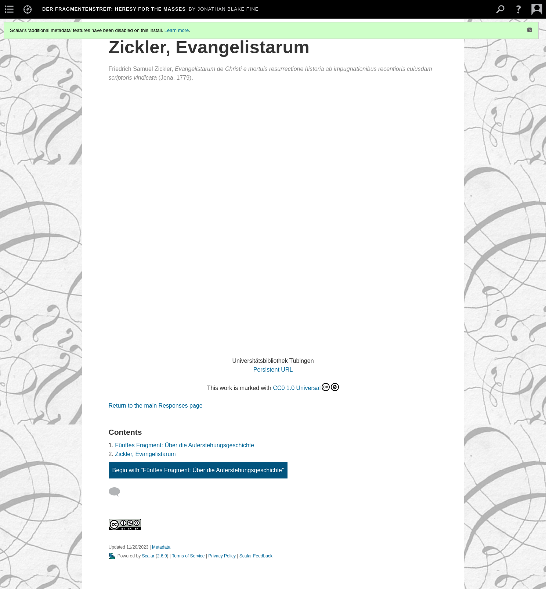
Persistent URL (273, 369)
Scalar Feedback (255, 556)
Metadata (161, 547)
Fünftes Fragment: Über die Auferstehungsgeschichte (184, 445)
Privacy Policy (222, 556)
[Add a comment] (118, 492)
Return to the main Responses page (156, 405)
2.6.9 (162, 556)
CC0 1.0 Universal (306, 387)
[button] (518, 9)
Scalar (148, 556)
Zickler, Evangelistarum (145, 454)
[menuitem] (9, 9)
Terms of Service (188, 556)
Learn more (176, 30)
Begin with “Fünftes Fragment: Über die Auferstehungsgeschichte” (198, 470)
